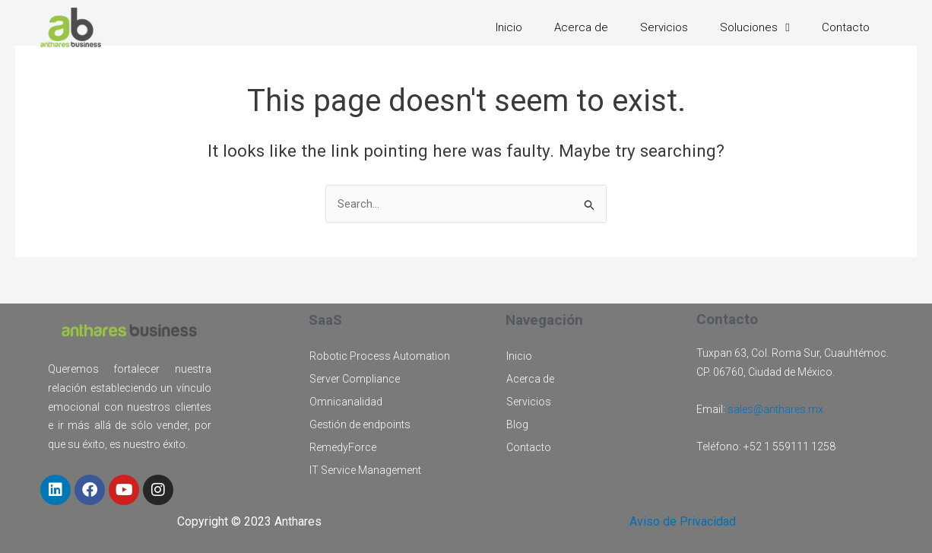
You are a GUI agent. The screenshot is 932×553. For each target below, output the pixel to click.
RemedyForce (342, 447)
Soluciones (754, 27)
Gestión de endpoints (360, 424)
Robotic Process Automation (379, 356)
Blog (517, 424)
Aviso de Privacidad (682, 521)
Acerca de (581, 27)
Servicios (664, 27)
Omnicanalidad (345, 402)
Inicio (509, 27)
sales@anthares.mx (775, 409)
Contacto (846, 27)
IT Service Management (365, 470)
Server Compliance (354, 379)
